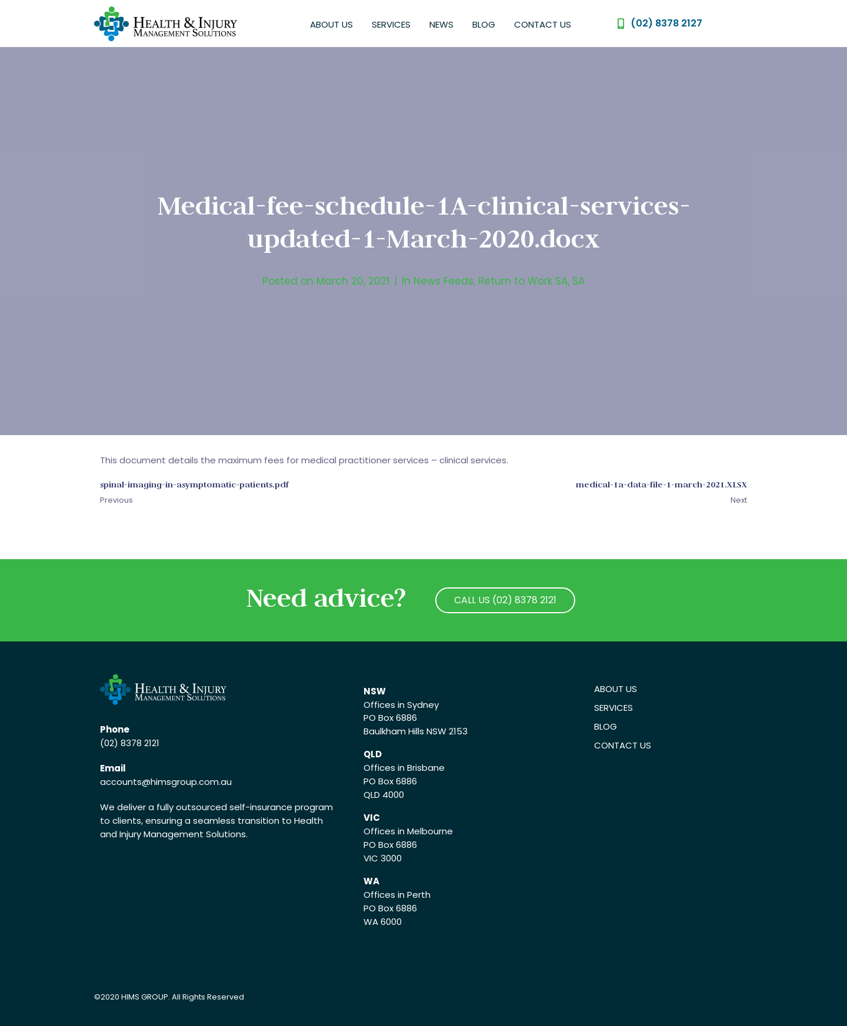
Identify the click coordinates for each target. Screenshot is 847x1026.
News (441, 24)
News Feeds (443, 281)
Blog (483, 24)
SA (578, 281)
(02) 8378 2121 (129, 743)
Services (391, 24)
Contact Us (542, 24)
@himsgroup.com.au (187, 782)
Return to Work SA (523, 281)
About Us (331, 24)
